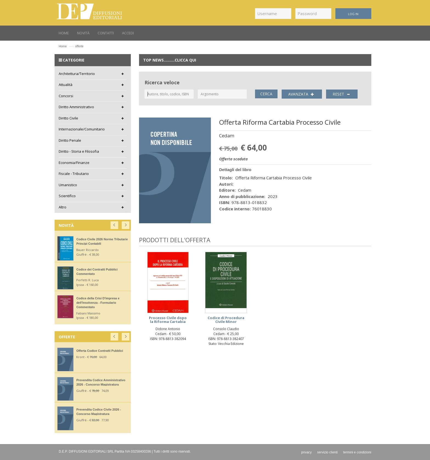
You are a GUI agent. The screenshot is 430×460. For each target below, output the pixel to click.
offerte (79, 46)
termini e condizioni (357, 452)
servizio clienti (327, 452)
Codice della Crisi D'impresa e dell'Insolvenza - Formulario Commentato (97, 303)
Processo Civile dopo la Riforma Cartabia (168, 319)
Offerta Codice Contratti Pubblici (99, 350)
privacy (306, 452)
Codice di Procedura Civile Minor (226, 319)
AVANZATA (301, 94)
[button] (115, 224)
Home (63, 46)
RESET (342, 94)
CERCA (266, 93)
